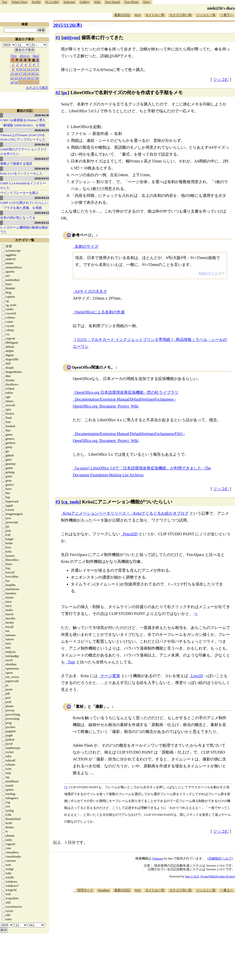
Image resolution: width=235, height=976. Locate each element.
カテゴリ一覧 (24, 240)
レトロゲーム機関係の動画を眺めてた (24, 230)
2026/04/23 (41, 213)
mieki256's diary (221, 8)
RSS (138, 15)
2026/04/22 (41, 222)
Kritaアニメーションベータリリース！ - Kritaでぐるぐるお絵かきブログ (126, 513)
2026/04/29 (41, 130)
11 (24, 69)
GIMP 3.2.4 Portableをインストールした (23, 185)
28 (37, 78)
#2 (58, 92)
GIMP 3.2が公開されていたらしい (24, 202)
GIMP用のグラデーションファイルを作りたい (23, 151)
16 (16, 73)
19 (28, 73)
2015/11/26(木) (67, 25)
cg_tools (71, 501)
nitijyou (71, 37)
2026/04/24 (41, 198)
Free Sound (112, 2)
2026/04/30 (41, 115)
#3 (58, 501)
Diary (146, 2)
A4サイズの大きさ (91, 291)
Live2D (197, 676)
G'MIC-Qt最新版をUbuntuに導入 (22, 120)
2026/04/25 (41, 178)
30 (16, 82)
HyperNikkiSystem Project (218, 876)
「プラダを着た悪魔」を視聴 (21, 208)
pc (65, 92)
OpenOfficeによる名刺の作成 (100, 312)
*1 (65, 787)
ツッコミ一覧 (206, 15)
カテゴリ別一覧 (180, 15)
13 (33, 69)
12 (28, 69)
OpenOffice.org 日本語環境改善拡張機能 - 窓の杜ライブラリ (126, 392)
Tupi (71, 662)
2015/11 (24, 56)
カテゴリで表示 (37, 87)
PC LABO (52, 2)
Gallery (84, 2)
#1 (58, 37)
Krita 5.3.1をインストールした (21, 173)
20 (33, 73)
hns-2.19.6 (192, 876)
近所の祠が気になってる (17, 217)
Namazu (157, 858)
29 (12, 82)
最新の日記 (122, 15)
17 (20, 73)
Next (35, 56)
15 (12, 73)
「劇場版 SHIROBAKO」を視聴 (22, 125)
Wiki (97, 2)
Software (69, 2)
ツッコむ (221, 79)
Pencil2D (130, 534)
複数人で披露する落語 (16, 163)
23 (16, 78)
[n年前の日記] (97, 25)
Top (4, 2)
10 (20, 69)
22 (12, 78)
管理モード (85, 890)
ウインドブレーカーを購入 (19, 193)
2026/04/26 (41, 168)
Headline (103, 890)
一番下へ (226, 15)
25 (24, 78)
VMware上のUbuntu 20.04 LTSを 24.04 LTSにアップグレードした (22, 137)
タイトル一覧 (154, 15)
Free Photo (131, 2)
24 (20, 78)
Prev (14, 56)
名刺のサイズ (86, 246)
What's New (19, 2)
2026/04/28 (41, 144)
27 (33, 78)
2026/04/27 (41, 158)
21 (37, 73)
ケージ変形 (110, 676)
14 (37, 69)
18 (24, 73)
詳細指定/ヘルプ (220, 858)
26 (28, 78)
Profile (36, 2)
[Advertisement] (148, 930)
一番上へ (226, 890)
